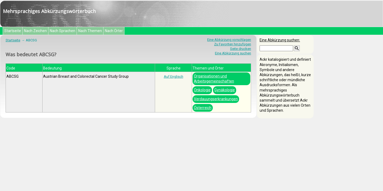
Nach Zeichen (35, 31)
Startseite (12, 31)
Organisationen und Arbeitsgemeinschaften (214, 78)
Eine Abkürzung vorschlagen (229, 40)
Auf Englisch (173, 77)
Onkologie (202, 90)
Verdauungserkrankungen (216, 99)
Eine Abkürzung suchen (233, 53)
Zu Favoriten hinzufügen (232, 44)
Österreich (202, 108)
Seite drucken (240, 49)
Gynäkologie (224, 90)
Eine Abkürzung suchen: (280, 40)
